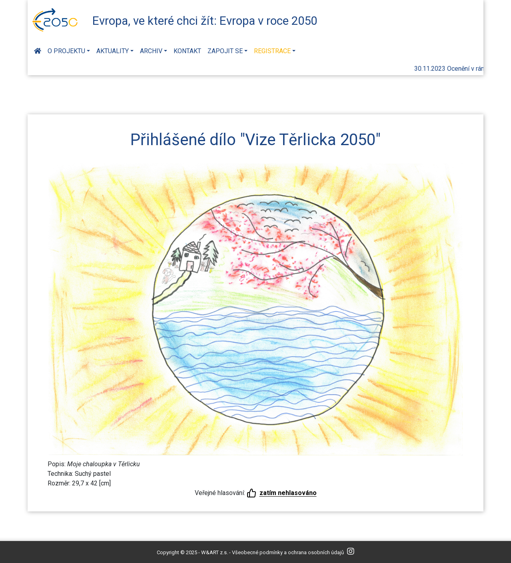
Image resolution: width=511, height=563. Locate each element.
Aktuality (112, 51)
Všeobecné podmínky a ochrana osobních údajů (288, 552)
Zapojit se (225, 51)
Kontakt (187, 51)
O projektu (66, 51)
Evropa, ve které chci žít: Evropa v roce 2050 (204, 21)
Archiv (151, 51)
